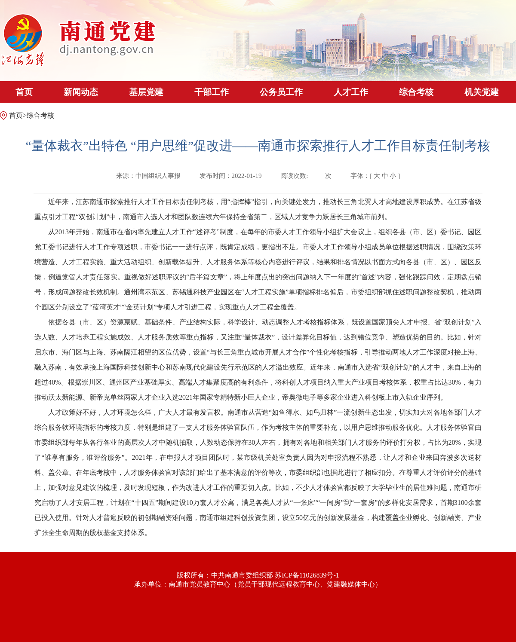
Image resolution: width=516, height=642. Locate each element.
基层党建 (146, 92)
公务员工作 (281, 92)
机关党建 (481, 92)
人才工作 (351, 92)
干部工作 (211, 92)
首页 (24, 92)
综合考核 (416, 92)
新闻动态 (81, 92)
